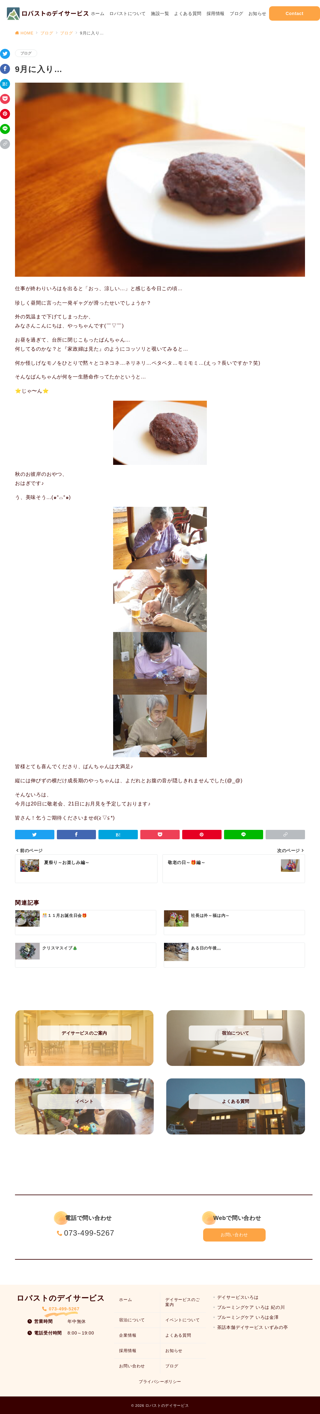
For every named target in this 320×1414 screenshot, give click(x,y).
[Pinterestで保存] (5, 114)
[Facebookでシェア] (5, 69)
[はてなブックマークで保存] (5, 84)
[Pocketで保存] (5, 99)
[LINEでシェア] (5, 129)
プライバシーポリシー (160, 1381)
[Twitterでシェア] (5, 54)
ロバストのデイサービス (167, 1405)
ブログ (26, 53)
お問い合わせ (234, 1234)
